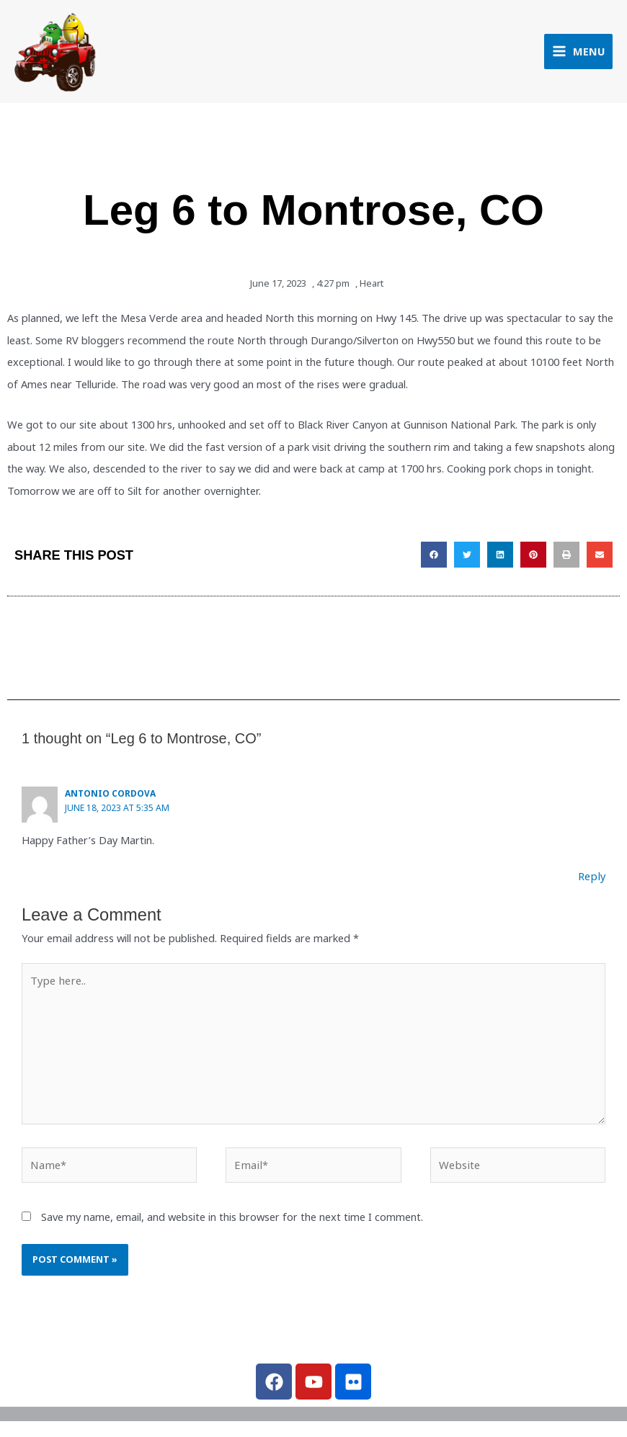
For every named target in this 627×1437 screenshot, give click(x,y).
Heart (371, 286)
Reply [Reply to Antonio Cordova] (592, 879)
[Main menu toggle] (578, 53)
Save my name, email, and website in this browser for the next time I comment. (232, 1218)
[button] (434, 558)
